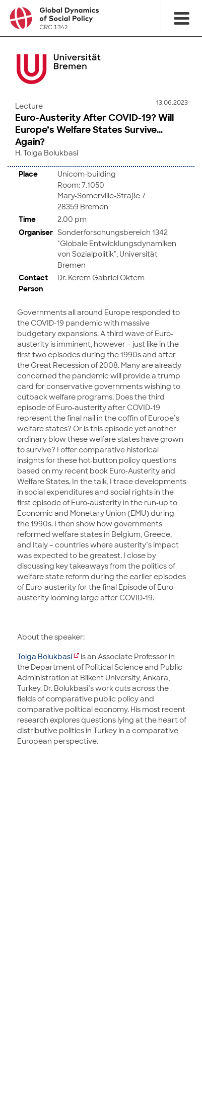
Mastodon (160, 1055)
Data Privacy (116, 1079)
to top (101, 803)
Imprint (81, 1079)
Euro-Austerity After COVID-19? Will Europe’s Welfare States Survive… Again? (94, 130)
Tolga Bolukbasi (44, 655)
